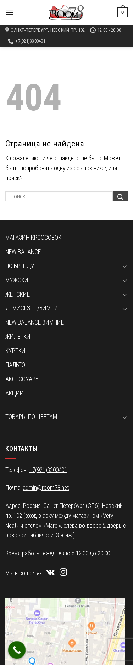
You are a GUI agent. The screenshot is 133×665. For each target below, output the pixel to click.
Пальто (15, 364)
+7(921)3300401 (48, 469)
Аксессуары (22, 379)
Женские (17, 294)
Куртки (15, 350)
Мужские (18, 280)
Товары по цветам (31, 416)
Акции (14, 393)
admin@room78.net (46, 487)
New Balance (23, 251)
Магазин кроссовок (33, 237)
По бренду (19, 266)
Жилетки (18, 336)
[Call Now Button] (17, 650)
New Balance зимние (34, 322)
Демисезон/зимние (33, 308)
